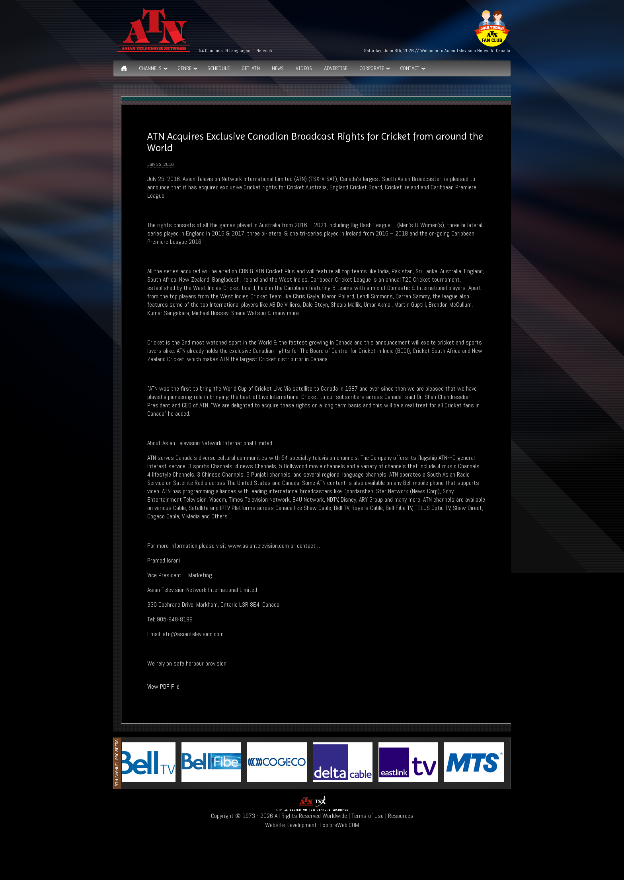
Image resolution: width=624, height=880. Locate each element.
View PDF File (163, 686)
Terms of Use (367, 816)
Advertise (335, 68)
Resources (400, 816)
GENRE (184, 68)
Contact (409, 68)
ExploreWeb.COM (339, 825)
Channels (150, 68)
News (278, 68)
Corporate (371, 68)
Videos (304, 68)
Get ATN (251, 68)
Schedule (218, 68)
